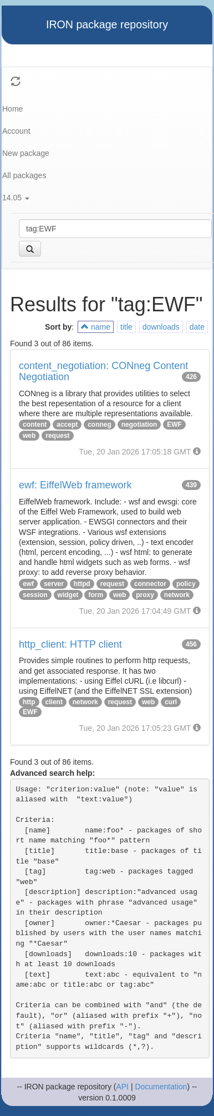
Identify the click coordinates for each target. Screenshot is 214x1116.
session (35, 595)
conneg (99, 424)
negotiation (139, 424)
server (54, 584)
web (29, 436)
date (197, 326)
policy (186, 584)
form (95, 595)
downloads (161, 326)
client (54, 702)
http (29, 702)
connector (150, 584)
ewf (28, 584)
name (95, 326)
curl (171, 702)
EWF (174, 424)
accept (67, 424)
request (57, 436)
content (35, 424)
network (177, 595)
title (126, 326)
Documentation (161, 1086)
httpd (82, 584)
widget (68, 595)
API (122, 1086)
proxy (145, 595)
